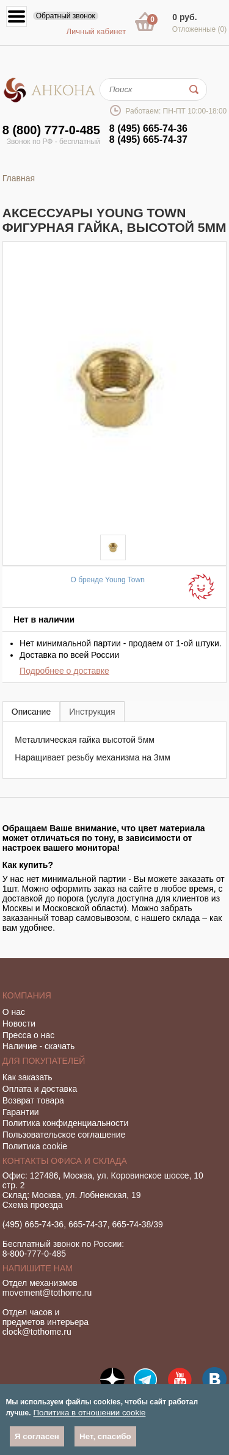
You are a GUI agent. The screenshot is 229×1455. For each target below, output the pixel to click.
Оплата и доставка (39, 1089)
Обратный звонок (65, 16)
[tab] (31, 711)
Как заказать (27, 1077)
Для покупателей (43, 1061)
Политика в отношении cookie (89, 1412)
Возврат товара (33, 1100)
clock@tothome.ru (36, 1332)
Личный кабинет (96, 31)
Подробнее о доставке (64, 671)
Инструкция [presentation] (92, 712)
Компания (26, 995)
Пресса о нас (28, 1035)
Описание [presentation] (31, 712)
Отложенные (199, 29)
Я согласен (37, 1436)
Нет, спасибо (105, 1436)
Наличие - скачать (38, 1046)
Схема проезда (32, 1205)
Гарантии (20, 1112)
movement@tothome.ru (47, 1293)
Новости (18, 1023)
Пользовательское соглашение (64, 1134)
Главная (18, 178)
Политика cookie (34, 1146)
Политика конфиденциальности (65, 1123)
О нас (13, 1012)
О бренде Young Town (108, 580)
